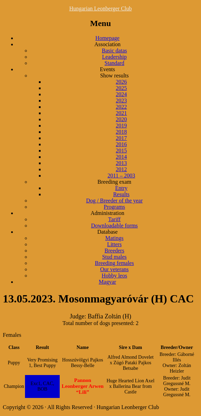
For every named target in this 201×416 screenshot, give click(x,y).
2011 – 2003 (121, 175)
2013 (121, 163)
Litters (114, 244)
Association (107, 44)
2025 (121, 88)
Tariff (114, 219)
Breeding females (114, 263)
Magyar (107, 282)
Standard (114, 63)
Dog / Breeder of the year (114, 200)
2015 (121, 150)
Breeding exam (114, 182)
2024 (121, 94)
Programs (114, 207)
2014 (121, 157)
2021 (121, 113)
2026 (121, 82)
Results (121, 194)
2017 (121, 138)
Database (107, 232)
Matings (114, 238)
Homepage (107, 38)
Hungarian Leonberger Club (100, 8)
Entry (121, 188)
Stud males (114, 257)
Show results (114, 75)
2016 (121, 144)
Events (107, 69)
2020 (121, 119)
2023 (121, 100)
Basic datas (114, 50)
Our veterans (114, 269)
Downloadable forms (114, 225)
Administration (107, 213)
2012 (121, 169)
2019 (121, 125)
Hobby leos (114, 275)
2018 (121, 132)
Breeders (114, 250)
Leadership (114, 57)
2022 (121, 107)
